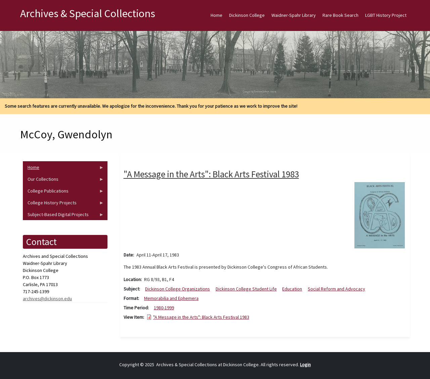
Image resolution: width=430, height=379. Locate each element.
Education (292, 289)
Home (216, 15)
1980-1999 (164, 308)
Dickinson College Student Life (246, 289)
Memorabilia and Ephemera (171, 298)
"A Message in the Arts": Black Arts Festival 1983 (201, 317)
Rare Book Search (340, 15)
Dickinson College (247, 15)
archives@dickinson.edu (47, 299)
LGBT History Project (385, 15)
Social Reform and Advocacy (336, 289)
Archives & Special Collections (87, 13)
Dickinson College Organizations (177, 289)
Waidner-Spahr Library (293, 15)
